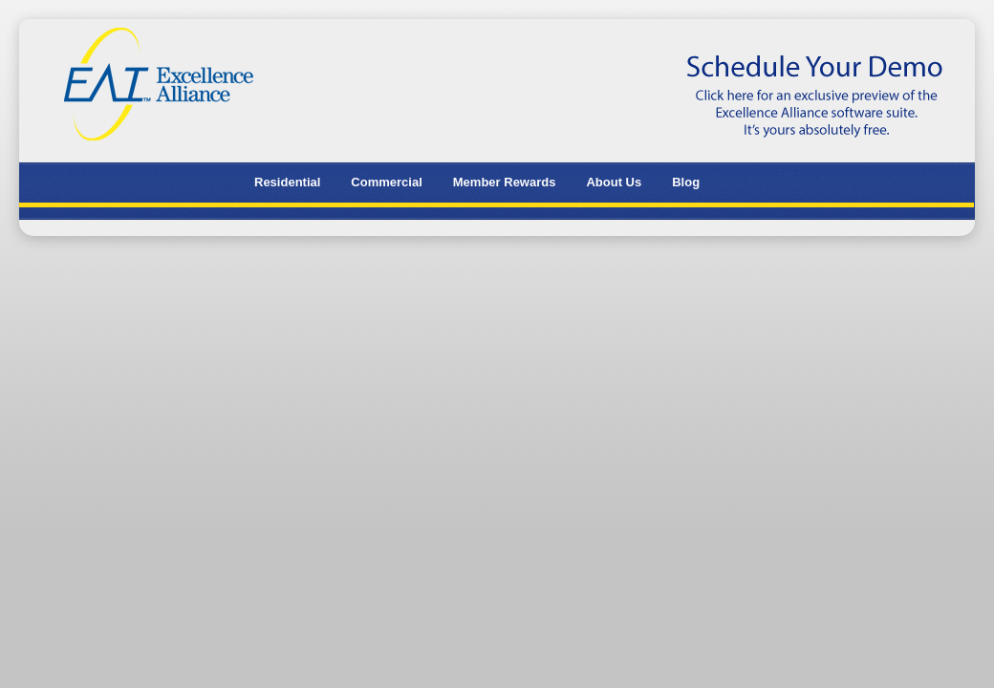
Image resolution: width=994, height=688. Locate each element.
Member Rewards (504, 182)
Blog (686, 182)
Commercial (386, 182)
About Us (613, 182)
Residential (287, 182)
